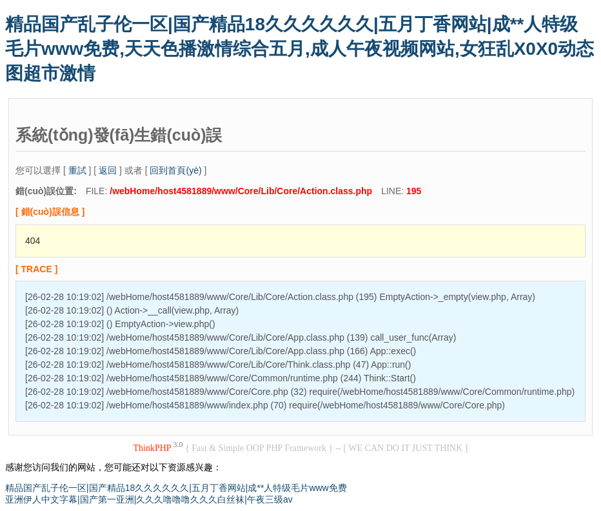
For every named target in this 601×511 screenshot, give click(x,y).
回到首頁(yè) (175, 170)
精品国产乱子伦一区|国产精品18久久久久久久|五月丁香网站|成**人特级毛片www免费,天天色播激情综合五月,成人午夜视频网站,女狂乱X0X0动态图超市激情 (299, 48)
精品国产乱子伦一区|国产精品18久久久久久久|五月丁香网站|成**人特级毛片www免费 (176, 488)
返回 (108, 170)
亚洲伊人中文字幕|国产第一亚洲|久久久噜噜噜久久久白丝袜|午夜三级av (149, 499)
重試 (77, 170)
